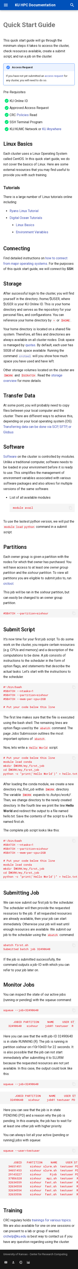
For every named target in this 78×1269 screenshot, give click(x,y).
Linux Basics (25, 225)
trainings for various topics (51, 1220)
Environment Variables (32, 232)
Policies (23, 115)
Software (10, 457)
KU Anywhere (51, 129)
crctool (8, 584)
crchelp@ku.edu (14, 1236)
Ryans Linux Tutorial (24, 211)
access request (54, 75)
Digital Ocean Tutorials (26, 218)
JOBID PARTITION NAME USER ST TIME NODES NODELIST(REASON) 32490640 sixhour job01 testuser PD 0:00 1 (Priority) (40, 1098)
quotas (30, 345)
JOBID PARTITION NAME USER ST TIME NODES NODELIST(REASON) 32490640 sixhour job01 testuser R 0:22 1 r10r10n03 (40, 1024)
